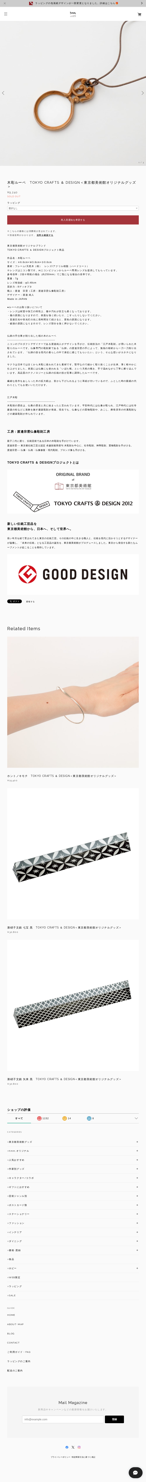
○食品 (10, 1259)
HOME (11, 1315)
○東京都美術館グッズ (19, 1142)
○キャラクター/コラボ (20, 1178)
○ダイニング (14, 1241)
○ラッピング (14, 1286)
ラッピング (13, 203)
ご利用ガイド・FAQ (18, 1352)
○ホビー (12, 1268)
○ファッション (15, 1223)
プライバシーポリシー (61, 1457)
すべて (19, 1118)
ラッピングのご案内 (18, 1361)
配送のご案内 (15, 1370)
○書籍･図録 (14, 1250)
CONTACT (13, 1342)
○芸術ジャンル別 (17, 1196)
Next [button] (142, 93)
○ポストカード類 (17, 1205)
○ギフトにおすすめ (18, 1187)
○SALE (11, 1295)
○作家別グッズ (15, 1169)
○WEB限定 (13, 1277)
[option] (73, 93)
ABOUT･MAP (15, 1324)
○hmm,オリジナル (18, 1151)
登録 (114, 1419)
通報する (30, 602)
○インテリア (14, 1232)
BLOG (10, 1333)
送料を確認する (45, 235)
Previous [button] (4, 93)
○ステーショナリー (18, 1214)
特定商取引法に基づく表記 (83, 1457)
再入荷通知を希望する (73, 220)
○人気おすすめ (15, 1160)
